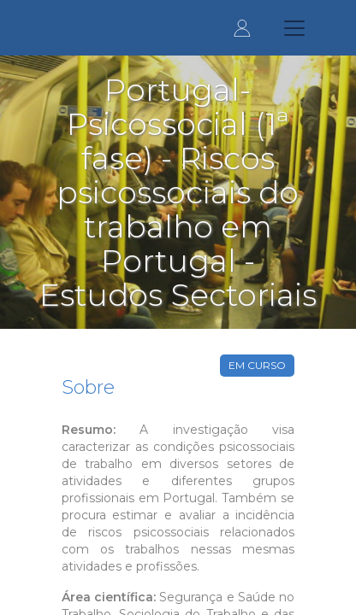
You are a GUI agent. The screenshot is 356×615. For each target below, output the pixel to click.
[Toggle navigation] (294, 28)
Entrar (242, 27)
